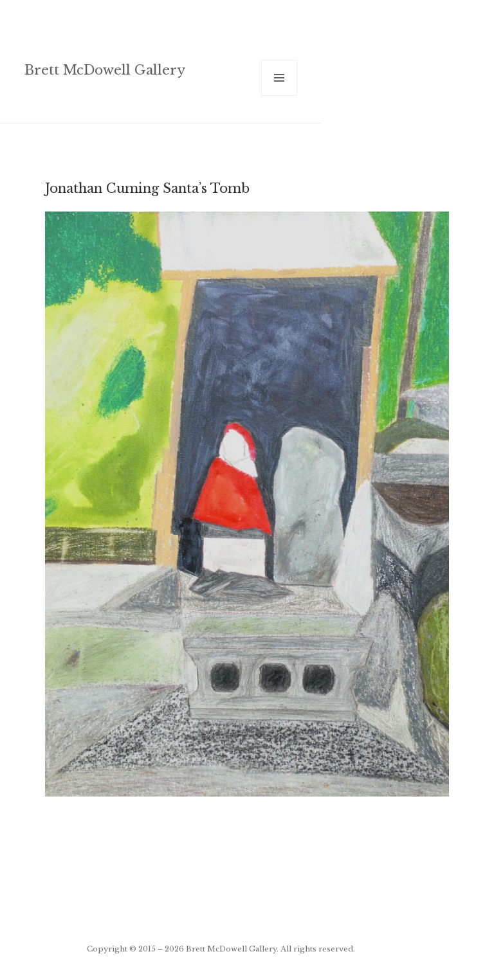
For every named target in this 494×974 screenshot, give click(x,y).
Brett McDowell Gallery (104, 70)
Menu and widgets (279, 95)
